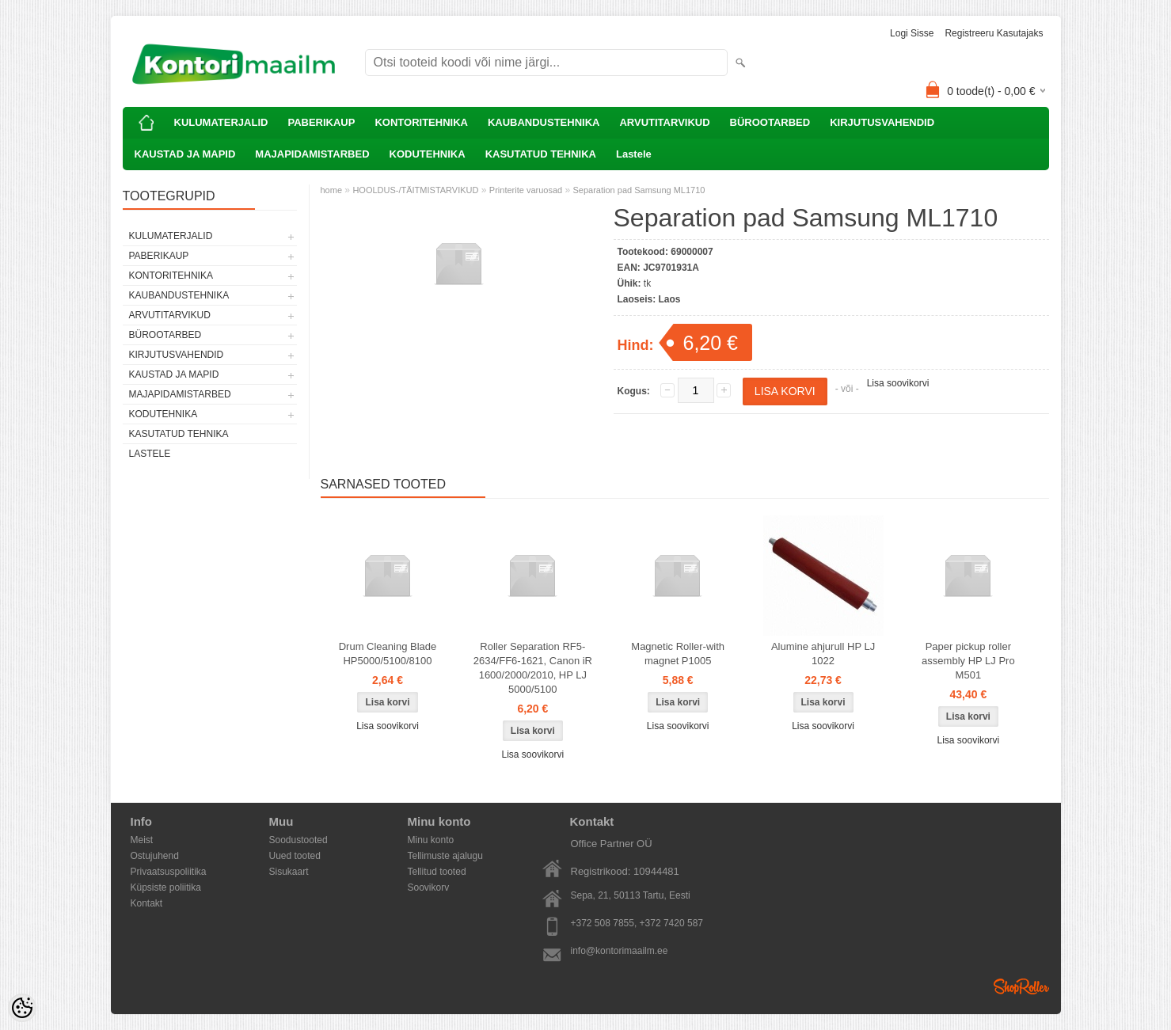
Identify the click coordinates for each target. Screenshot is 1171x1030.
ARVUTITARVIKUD (664, 122)
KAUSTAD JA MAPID (185, 154)
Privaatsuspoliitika (169, 871)
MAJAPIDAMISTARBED (312, 154)
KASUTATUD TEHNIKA (540, 154)
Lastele (634, 154)
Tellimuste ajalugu (445, 855)
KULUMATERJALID (221, 122)
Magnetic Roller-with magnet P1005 (677, 653)
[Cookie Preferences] (22, 1008)
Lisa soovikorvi (898, 383)
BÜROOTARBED (770, 122)
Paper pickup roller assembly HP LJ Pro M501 (968, 660)
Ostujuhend (155, 855)
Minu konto (431, 840)
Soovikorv (429, 887)
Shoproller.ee (1021, 986)
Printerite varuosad (525, 190)
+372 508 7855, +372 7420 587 (637, 923)
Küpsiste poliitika (166, 887)
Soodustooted (298, 840)
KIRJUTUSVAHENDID (882, 122)
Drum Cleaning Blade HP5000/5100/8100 (388, 653)
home (332, 190)
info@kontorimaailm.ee (619, 950)
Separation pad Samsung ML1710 (639, 190)
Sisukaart (289, 871)
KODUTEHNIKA (428, 154)
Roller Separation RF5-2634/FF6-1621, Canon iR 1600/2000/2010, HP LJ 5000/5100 (532, 667)
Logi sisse (911, 33)
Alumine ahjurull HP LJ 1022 (823, 653)
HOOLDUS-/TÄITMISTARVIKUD (415, 190)
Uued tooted (295, 855)
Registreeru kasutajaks (994, 33)
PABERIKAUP (321, 122)
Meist (142, 840)
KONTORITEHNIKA (420, 122)
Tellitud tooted (437, 871)
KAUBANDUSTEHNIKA (544, 122)
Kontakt (147, 903)
